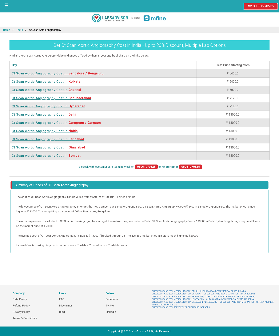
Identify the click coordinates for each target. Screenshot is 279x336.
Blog (62, 311)
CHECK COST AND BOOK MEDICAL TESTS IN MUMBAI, (230, 296)
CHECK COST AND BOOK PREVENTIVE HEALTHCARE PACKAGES (181, 307)
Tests (19, 29)
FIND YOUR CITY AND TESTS (164, 305)
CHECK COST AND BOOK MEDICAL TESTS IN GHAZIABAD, (178, 296)
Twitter (110, 305)
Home (6, 29)
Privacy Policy (21, 311)
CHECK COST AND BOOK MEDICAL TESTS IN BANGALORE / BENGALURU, (184, 302)
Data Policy (20, 299)
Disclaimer (65, 305)
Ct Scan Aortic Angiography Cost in (58, 73)
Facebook (112, 299)
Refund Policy (21, 305)
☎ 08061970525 (261, 6)
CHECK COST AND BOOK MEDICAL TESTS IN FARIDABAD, (229, 294)
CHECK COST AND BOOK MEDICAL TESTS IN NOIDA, (223, 291)
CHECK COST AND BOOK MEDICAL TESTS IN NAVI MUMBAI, (247, 302)
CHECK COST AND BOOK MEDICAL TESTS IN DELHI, (175, 291)
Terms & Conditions (25, 318)
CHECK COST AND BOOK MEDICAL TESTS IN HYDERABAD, (178, 299)
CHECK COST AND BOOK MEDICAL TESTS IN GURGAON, (176, 294)
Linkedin (111, 311)
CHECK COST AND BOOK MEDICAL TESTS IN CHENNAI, (230, 299)
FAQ (61, 299)
